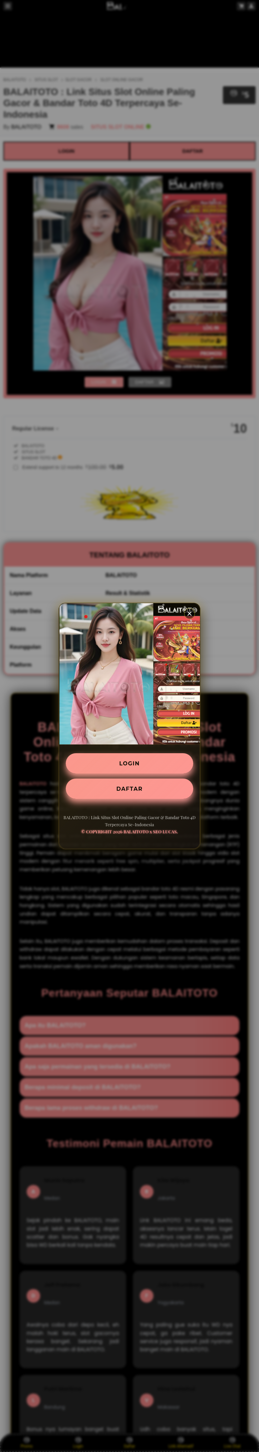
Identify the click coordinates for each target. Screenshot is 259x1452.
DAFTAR (129, 788)
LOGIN (129, 763)
